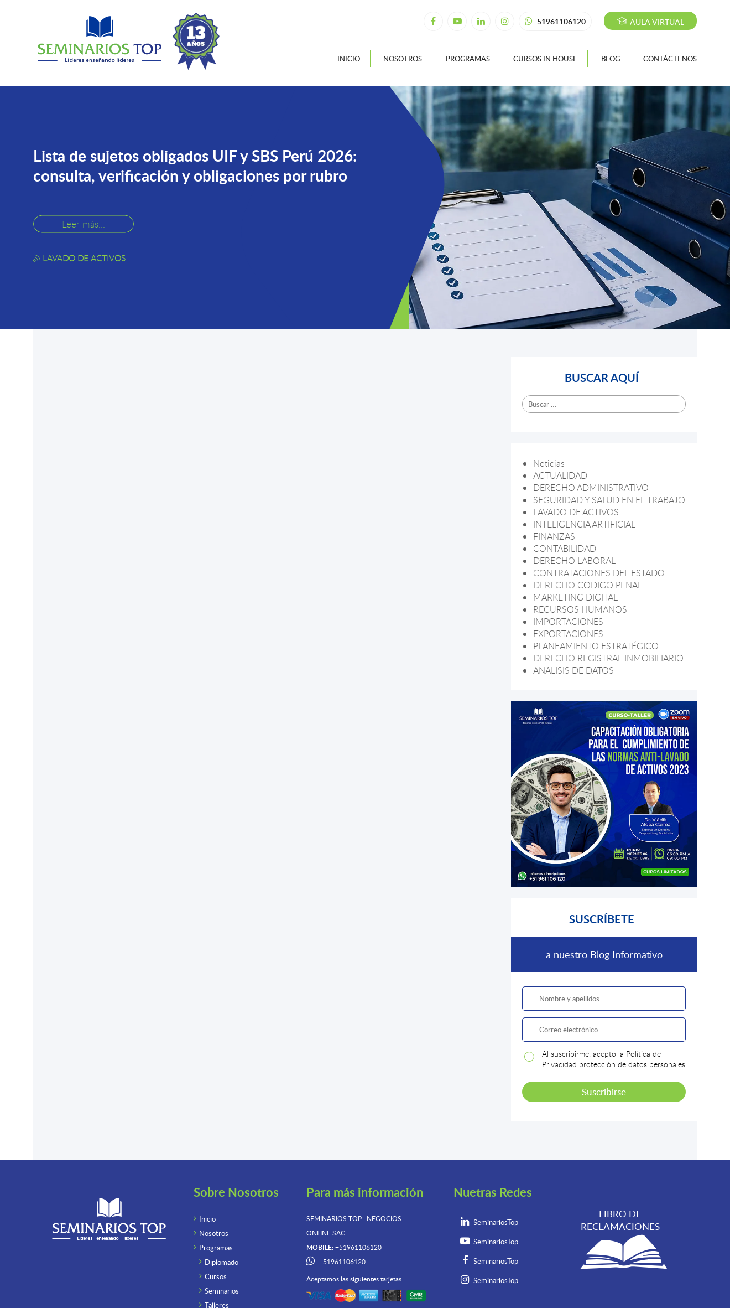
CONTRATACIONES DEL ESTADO (599, 573)
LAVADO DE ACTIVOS (576, 512)
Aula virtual (650, 22)
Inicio (348, 59)
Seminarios (222, 1291)
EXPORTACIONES (568, 634)
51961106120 (555, 21)
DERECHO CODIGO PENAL (587, 585)
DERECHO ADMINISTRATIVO (591, 488)
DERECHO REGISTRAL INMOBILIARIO (608, 658)
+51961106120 (342, 1261)
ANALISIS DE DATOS (573, 670)
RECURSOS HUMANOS (580, 609)
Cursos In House (545, 59)
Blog (610, 59)
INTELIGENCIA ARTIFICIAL (584, 524)
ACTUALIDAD (560, 475)
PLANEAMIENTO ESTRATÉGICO (596, 646)
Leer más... (83, 223)
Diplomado (221, 1262)
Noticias (549, 463)
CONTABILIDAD (564, 548)
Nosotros (402, 59)
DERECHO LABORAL (574, 561)
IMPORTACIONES (568, 622)
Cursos (216, 1276)
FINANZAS (554, 536)
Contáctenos (670, 59)
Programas (468, 59)
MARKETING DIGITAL (575, 597)
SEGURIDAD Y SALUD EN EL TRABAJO (609, 500)
